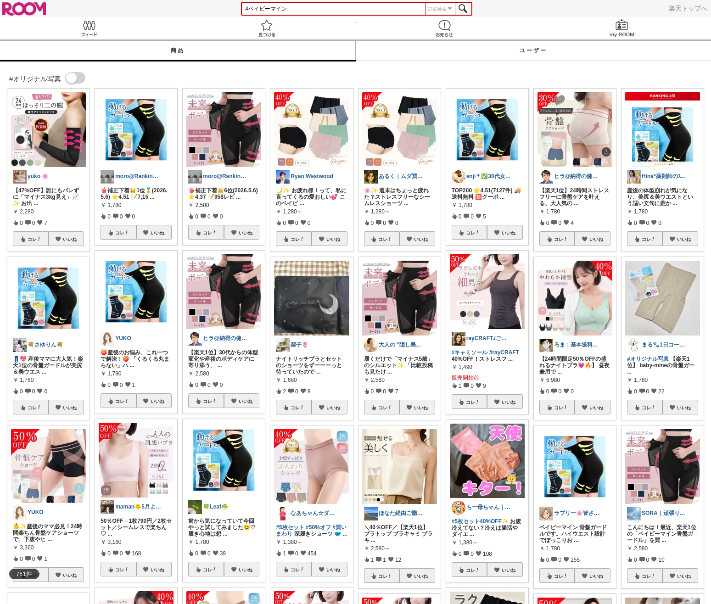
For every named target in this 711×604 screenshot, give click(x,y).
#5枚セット (290, 527)
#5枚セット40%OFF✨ (480, 521)
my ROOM (622, 28)
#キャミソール (470, 352)
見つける (266, 28)
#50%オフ (318, 527)
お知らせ (444, 28)
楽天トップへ (688, 8)
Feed (89, 28)
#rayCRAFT (504, 352)
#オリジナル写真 (648, 359)
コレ (34, 239)
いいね (70, 239)
